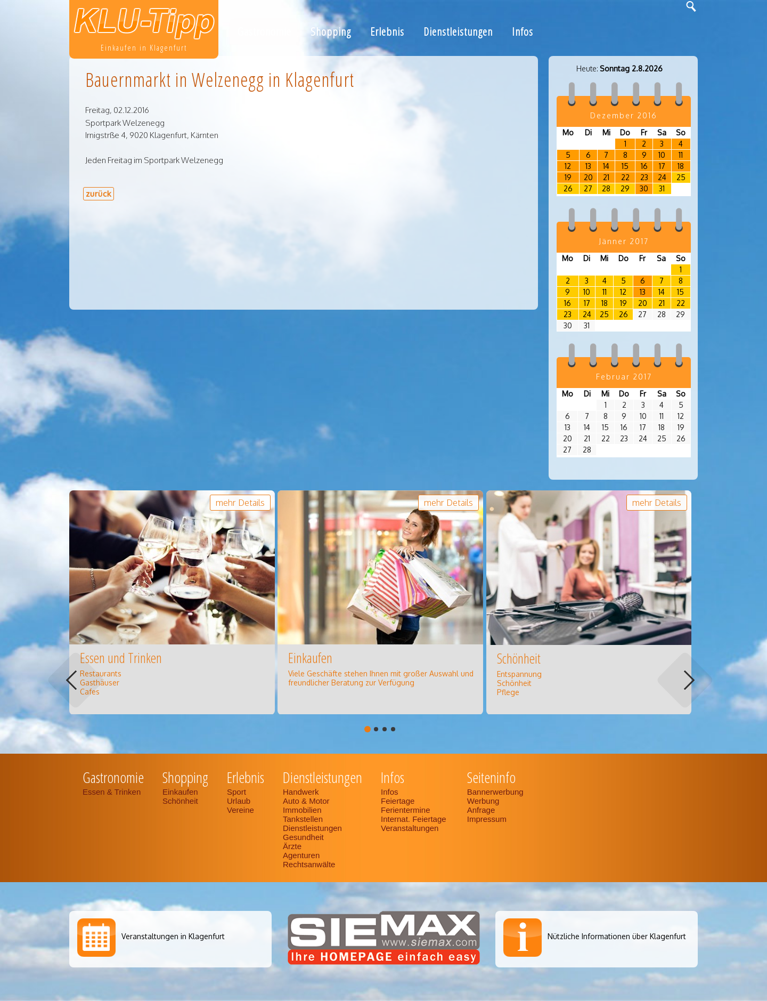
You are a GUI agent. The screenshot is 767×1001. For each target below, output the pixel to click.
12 (568, 166)
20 (588, 177)
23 (644, 177)
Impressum (487, 819)
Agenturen (301, 855)
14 (606, 166)
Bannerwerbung (495, 791)
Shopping (331, 31)
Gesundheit (303, 837)
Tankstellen (303, 819)
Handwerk (301, 791)
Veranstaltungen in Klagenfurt (173, 936)
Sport (236, 791)
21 (606, 177)
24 (662, 177)
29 (625, 188)
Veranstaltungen (409, 828)
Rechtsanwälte (309, 864)
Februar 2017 (624, 376)
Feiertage (397, 800)
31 (662, 188)
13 (588, 166)
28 (606, 188)
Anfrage (481, 809)
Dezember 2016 (623, 115)
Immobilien (302, 809)
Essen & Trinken (113, 791)
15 (625, 166)
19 (568, 177)
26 (568, 188)
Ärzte (292, 846)
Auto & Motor (306, 800)
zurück (98, 193)
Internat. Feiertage (414, 819)
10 (661, 154)
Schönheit (180, 800)
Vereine (240, 809)
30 (644, 188)
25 (681, 177)
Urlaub (238, 800)
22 (625, 177)
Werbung (483, 800)
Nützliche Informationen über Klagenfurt (617, 936)
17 (662, 166)
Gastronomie (264, 31)
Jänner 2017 (624, 241)
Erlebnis (387, 31)
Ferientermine (405, 809)
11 (681, 154)
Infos (522, 31)
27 (588, 188)
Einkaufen (180, 791)
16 (644, 166)
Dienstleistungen (458, 31)
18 (681, 166)
